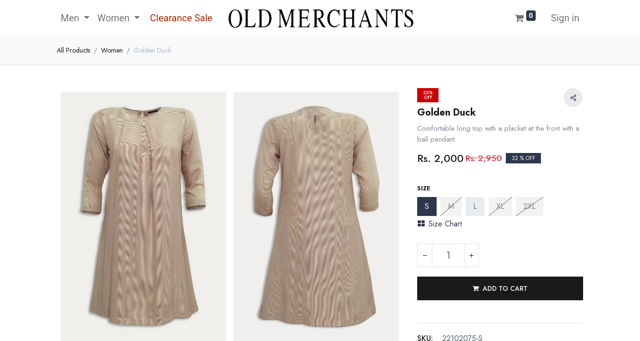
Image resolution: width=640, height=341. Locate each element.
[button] (500, 288)
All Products (73, 50)
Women (112, 50)
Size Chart (440, 223)
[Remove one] (425, 255)
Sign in (565, 18)
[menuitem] (180, 18)
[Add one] (471, 255)
